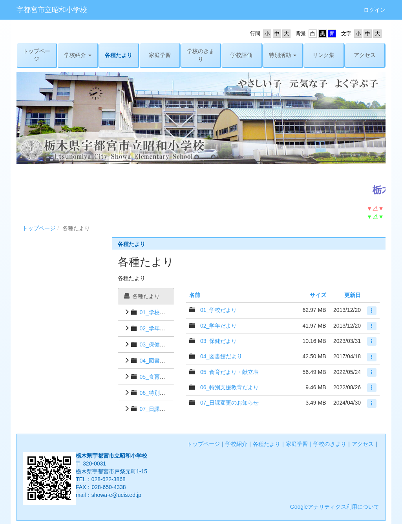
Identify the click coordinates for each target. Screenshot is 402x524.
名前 (194, 295)
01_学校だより (157, 312)
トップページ (38, 228)
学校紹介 (236, 444)
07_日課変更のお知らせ (168, 409)
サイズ (318, 295)
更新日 (352, 295)
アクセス (363, 444)
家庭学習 (297, 444)
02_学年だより (157, 328)
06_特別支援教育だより (168, 393)
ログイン (375, 10)
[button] (77, 55)
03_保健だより (157, 344)
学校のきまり (329, 444)
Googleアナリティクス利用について (334, 507)
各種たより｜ (269, 444)
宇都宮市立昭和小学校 (51, 10)
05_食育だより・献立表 (168, 377)
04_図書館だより (160, 360)
